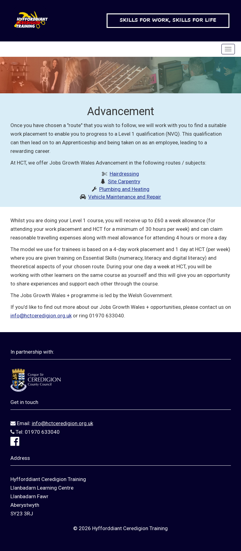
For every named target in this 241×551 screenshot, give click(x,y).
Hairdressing (124, 174)
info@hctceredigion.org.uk (41, 315)
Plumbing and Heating (124, 189)
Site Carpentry (124, 181)
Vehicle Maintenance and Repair (124, 197)
